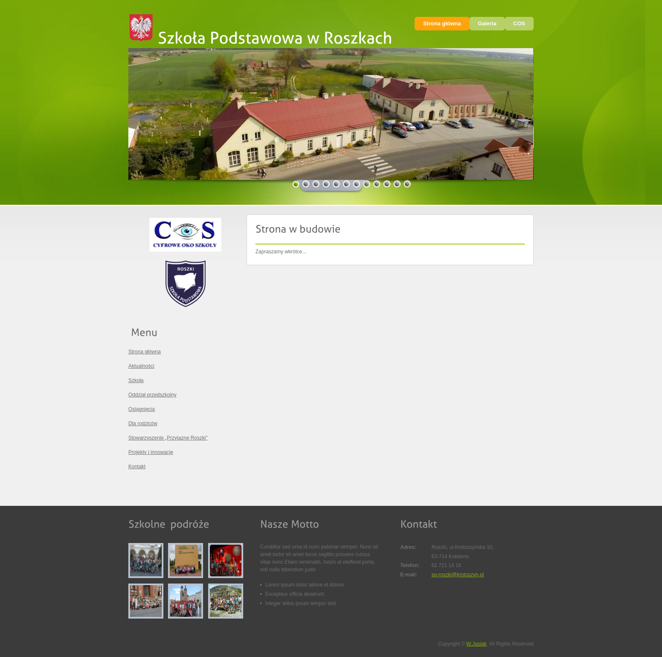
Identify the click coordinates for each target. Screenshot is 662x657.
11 (397, 184)
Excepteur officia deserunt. (295, 594)
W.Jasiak (477, 644)
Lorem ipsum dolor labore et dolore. (305, 585)
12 (407, 184)
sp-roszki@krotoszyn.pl (457, 575)
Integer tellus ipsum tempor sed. (301, 603)
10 (387, 184)
